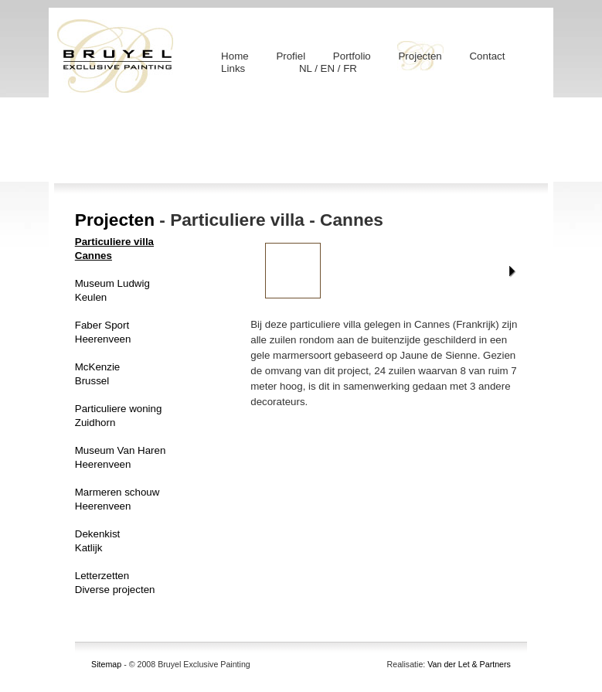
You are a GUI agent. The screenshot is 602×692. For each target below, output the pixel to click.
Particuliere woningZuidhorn (118, 415)
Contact (487, 56)
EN (329, 68)
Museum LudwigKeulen (112, 290)
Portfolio (352, 56)
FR (350, 68)
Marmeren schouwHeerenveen (117, 499)
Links (233, 68)
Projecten (419, 56)
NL (307, 68)
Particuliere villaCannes (114, 248)
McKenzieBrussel (98, 374)
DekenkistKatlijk (98, 541)
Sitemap (106, 664)
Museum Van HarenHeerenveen (120, 457)
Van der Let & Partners (469, 664)
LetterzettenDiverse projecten (115, 582)
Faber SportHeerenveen (103, 332)
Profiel (290, 56)
